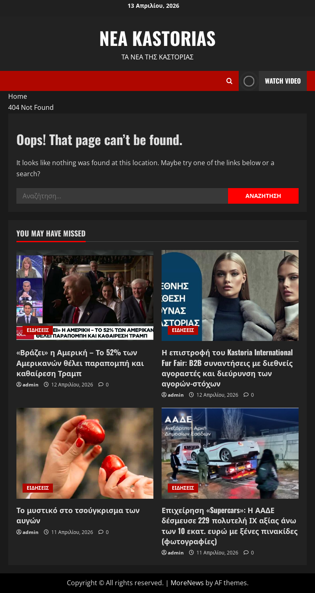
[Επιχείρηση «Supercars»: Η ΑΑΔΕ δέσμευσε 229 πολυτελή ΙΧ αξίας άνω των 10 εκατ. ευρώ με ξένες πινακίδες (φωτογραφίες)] (230, 453)
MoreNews (187, 582)
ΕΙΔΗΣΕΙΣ (38, 330)
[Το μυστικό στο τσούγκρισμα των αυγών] (84, 453)
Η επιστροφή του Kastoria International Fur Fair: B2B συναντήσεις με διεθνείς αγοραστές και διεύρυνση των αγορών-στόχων (227, 368)
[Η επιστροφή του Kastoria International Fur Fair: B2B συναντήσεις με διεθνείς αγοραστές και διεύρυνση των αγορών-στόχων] (230, 295)
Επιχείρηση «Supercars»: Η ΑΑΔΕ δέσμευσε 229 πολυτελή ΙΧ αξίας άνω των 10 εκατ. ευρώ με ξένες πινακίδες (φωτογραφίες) (230, 525)
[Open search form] (229, 81)
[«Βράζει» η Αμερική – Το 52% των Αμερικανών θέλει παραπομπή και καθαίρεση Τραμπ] (84, 295)
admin (31, 384)
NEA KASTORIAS (157, 38)
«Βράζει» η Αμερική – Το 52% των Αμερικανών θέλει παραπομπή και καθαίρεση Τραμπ (80, 362)
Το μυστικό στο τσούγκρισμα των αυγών (77, 514)
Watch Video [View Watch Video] (270, 81)
